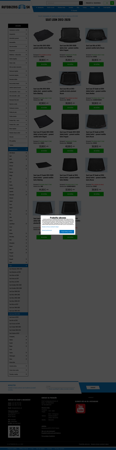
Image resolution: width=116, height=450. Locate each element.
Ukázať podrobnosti (47, 230)
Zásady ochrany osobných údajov (50, 227)
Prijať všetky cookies (66, 231)
